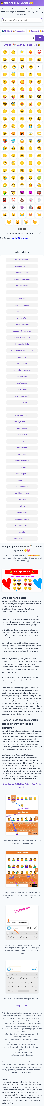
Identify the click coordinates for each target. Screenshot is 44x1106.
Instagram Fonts (22, 292)
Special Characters (22, 325)
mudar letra (22, 441)
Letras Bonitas (22, 428)
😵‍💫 (13, 52)
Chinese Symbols (22, 344)
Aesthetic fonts (22, 273)
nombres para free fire (22, 396)
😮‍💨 (5, 52)
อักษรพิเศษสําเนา (22, 435)
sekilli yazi (22, 506)
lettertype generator (22, 539)
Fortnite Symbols (22, 305)
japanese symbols (22, 519)
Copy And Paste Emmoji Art (22, 350)
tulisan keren (22, 480)
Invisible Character (22, 260)
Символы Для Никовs (22, 525)
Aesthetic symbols (22, 266)
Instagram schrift (22, 415)
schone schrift (22, 513)
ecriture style (22, 448)
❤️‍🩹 (39, 52)
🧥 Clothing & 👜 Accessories (13, 31)
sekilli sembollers (22, 493)
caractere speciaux (22, 467)
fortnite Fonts (22, 363)
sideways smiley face (22, 422)
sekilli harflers (22, 500)
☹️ (13, 119)
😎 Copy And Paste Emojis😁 (17, 3)
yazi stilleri (22, 532)
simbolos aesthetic (22, 487)
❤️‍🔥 (30, 52)
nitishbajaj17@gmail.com (19, 238)
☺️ (39, 67)
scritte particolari (22, 461)
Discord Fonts (22, 312)
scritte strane (22, 383)
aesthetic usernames (22, 279)
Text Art (22, 299)
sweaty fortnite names (22, 370)
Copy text (39, 38)
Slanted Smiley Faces (22, 338)
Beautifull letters (22, 286)
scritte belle (22, 454)
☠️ (5, 207)
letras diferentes (22, 409)
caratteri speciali (22, 389)
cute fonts (22, 357)
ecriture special (22, 474)
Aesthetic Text (22, 318)
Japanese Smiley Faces (22, 331)
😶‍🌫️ (22, 52)
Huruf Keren (22, 376)
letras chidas (22, 402)
